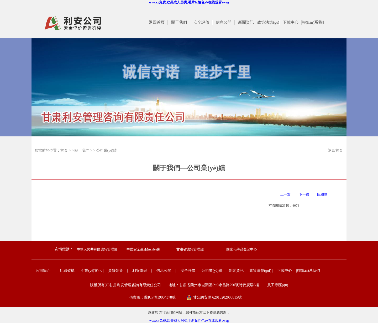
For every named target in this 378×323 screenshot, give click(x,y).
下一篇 (305, 194)
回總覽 (322, 194)
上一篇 (284, 194)
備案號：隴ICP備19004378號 (152, 297)
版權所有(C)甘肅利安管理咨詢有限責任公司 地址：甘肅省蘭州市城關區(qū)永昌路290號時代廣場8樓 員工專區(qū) (189, 285)
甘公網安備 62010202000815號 (217, 297)
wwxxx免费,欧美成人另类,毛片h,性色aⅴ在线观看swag (189, 2)
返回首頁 (335, 150)
